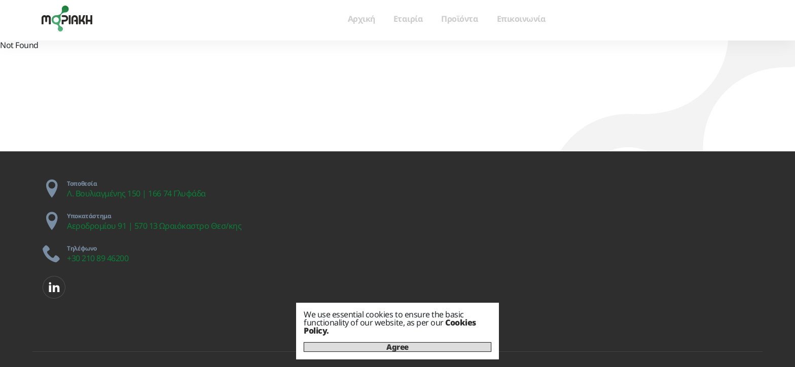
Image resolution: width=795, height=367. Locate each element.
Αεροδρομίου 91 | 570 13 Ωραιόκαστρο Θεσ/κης (154, 225)
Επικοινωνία (521, 18)
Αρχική (361, 18)
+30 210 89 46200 (97, 258)
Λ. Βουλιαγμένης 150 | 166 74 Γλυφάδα (136, 193)
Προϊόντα (459, 18)
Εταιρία (408, 18)
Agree (397, 347)
